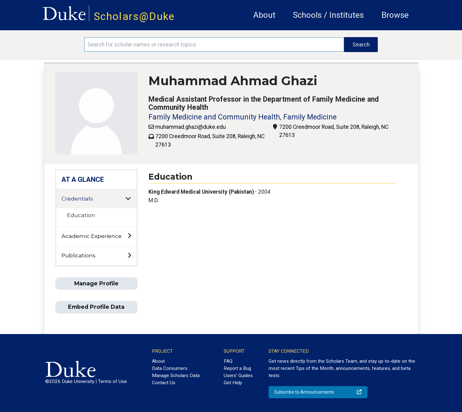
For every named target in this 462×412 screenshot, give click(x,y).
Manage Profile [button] (96, 283)
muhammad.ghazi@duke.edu (190, 127)
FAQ (228, 361)
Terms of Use (112, 381)
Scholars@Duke (134, 16)
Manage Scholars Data (176, 375)
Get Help (233, 382)
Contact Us (163, 382)
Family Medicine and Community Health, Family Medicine (242, 117)
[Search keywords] (214, 44)
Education (81, 215)
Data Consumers (169, 368)
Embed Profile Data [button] (96, 306)
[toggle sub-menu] (129, 235)
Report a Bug (237, 368)
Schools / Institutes (328, 15)
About (264, 15)
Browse (395, 15)
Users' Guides (238, 375)
